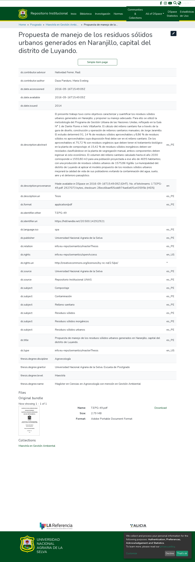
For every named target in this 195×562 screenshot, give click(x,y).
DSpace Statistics (172, 14)
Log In (185, 3)
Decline (170, 553)
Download (160, 408)
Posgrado (36, 25)
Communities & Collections (135, 14)
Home (22, 25)
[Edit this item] (174, 33)
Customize (131, 553)
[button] (179, 3)
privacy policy (167, 546)
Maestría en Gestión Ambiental (63, 25)
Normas (118, 14)
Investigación (102, 14)
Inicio (73, 14)
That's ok (182, 553)
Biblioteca (86, 14)
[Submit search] (175, 3)
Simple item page (97, 62)
